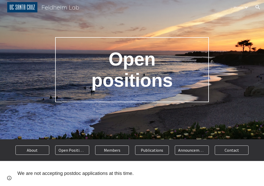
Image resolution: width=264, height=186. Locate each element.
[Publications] (152, 150)
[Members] (112, 150)
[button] (258, 7)
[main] (132, 69)
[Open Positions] (72, 150)
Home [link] (238, 7)
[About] (32, 150)
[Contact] (231, 150)
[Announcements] (191, 150)
